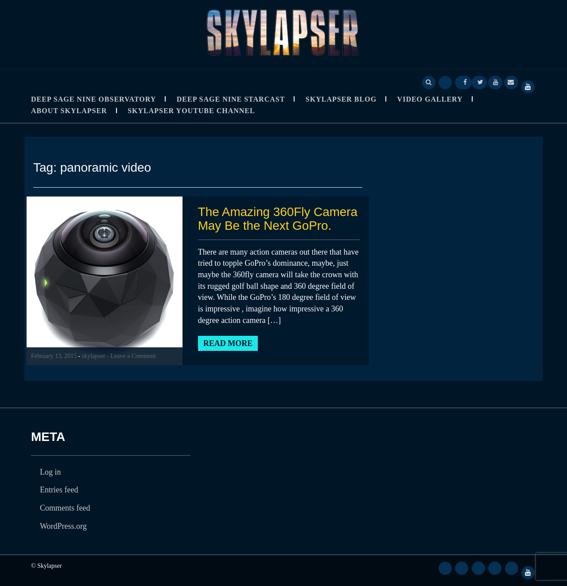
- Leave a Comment (131, 356)
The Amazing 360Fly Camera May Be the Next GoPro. (278, 218)
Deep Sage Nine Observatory (93, 99)
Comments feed (65, 507)
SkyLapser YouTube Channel (191, 110)
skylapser (93, 356)
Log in (50, 472)
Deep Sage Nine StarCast (231, 99)
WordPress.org (63, 526)
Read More (228, 343)
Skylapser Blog (341, 99)
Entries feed (59, 489)
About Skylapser (69, 110)
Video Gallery (430, 99)
